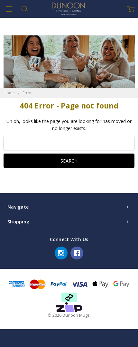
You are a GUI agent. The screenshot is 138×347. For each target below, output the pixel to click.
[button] (69, 307)
